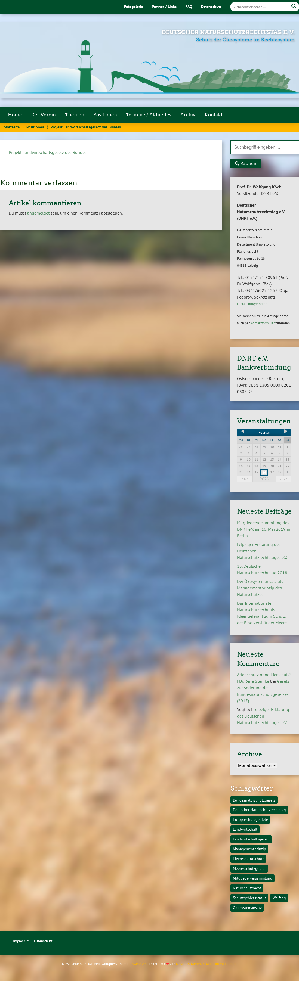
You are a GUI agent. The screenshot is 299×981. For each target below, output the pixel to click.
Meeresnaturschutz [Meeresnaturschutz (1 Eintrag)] (248, 858)
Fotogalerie (133, 6)
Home (15, 114)
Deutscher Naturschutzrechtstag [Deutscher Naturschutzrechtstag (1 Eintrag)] (259, 809)
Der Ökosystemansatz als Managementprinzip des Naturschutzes (260, 588)
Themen (74, 114)
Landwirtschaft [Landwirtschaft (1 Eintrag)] (245, 829)
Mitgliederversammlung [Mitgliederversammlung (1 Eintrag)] (252, 878)
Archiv (187, 114)
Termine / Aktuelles (148, 114)
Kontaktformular (263, 323)
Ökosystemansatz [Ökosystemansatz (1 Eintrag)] (247, 907)
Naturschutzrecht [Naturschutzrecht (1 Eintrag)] (247, 887)
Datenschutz (211, 6)
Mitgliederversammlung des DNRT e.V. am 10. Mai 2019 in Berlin (263, 529)
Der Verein (43, 114)
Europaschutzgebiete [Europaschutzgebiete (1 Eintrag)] (250, 819)
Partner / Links (164, 6)
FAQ (189, 6)
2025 (245, 479)
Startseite (12, 126)
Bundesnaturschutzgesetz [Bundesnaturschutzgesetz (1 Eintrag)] (254, 800)
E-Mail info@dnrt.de (252, 304)
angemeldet (38, 213)
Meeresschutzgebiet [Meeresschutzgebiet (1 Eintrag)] (249, 868)
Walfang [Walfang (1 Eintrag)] (279, 897)
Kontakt (214, 114)
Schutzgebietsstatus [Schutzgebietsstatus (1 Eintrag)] (249, 897)
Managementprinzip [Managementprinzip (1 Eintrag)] (249, 848)
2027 (283, 479)
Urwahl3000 (138, 963)
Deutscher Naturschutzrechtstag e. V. (228, 32)
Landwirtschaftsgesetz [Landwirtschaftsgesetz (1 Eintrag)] (251, 839)
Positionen (105, 114)
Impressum (21, 941)
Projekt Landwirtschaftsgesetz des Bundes (48, 152)
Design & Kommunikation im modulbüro (206, 963)
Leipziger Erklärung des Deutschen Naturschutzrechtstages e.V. (263, 716)
